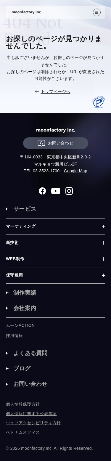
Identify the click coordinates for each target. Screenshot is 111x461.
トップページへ (55, 91)
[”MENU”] (97, 12)
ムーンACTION (20, 325)
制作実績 (24, 293)
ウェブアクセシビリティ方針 (33, 422)
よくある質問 (30, 353)
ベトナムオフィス (23, 432)
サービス (24, 209)
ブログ (21, 368)
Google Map (75, 170)
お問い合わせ (55, 143)
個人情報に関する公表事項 (31, 413)
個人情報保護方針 (23, 404)
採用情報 (14, 335)
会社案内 (24, 308)
